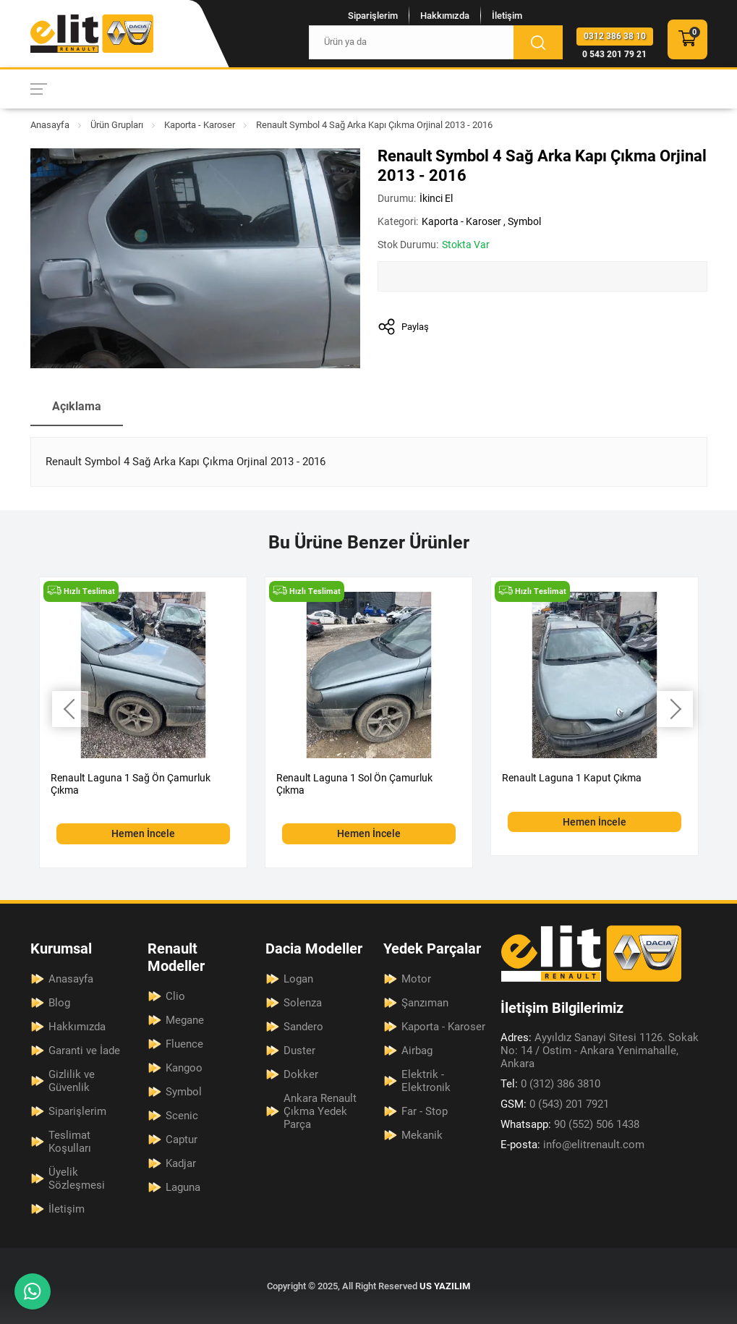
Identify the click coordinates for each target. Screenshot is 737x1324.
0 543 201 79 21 (614, 54)
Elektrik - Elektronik (426, 1081)
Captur (181, 1139)
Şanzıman (424, 1002)
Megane (185, 1020)
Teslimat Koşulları (69, 1142)
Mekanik (422, 1135)
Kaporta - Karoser (199, 124)
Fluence (184, 1044)
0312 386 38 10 (615, 36)
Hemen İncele (143, 833)
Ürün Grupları (116, 124)
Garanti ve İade (84, 1050)
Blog (59, 1002)
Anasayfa (49, 124)
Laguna (183, 1187)
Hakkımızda (444, 15)
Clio (175, 996)
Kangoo (184, 1067)
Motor (416, 978)
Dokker (301, 1074)
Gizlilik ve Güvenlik (71, 1081)
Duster (299, 1050)
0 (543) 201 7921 (554, 1104)
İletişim (507, 15)
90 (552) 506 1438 (569, 1124)
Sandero (303, 1026)
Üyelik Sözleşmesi (76, 1179)
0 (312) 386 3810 (550, 1083)
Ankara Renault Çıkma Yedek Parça (320, 1111)
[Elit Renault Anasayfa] (91, 33)
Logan (298, 978)
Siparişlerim (373, 15)
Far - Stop (424, 1111)
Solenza (303, 1002)
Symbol (524, 221)
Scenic (182, 1115)
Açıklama (76, 406)
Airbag (417, 1050)
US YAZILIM (444, 1286)
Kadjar (181, 1163)
